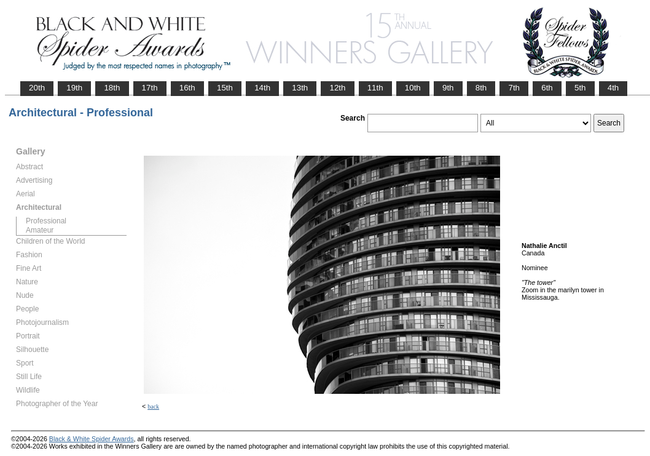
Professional (46, 221)
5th (580, 87)
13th (300, 87)
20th (37, 87)
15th (225, 87)
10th (413, 87)
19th (74, 87)
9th (448, 87)
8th (481, 87)
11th (375, 87)
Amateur (39, 230)
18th (112, 87)
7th (514, 87)
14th (262, 87)
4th (613, 87)
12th (337, 87)
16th (187, 87)
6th (547, 87)
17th (150, 87)
